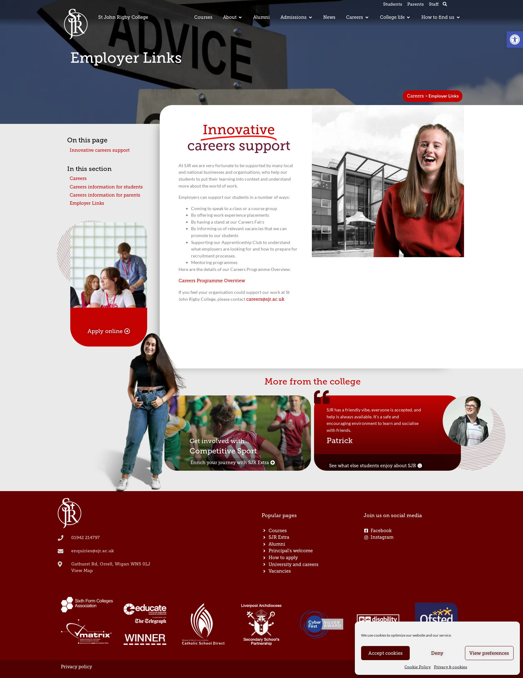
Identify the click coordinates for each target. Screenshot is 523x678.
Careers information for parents (105, 195)
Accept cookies (385, 653)
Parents (415, 4)
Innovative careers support (100, 150)
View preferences (489, 653)
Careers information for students (106, 187)
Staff (434, 4)
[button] (515, 39)
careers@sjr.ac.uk (265, 299)
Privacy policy (76, 667)
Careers (415, 96)
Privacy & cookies (450, 667)
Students (392, 4)
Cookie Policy (417, 667)
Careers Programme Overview (212, 280)
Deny (437, 653)
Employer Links (87, 203)
